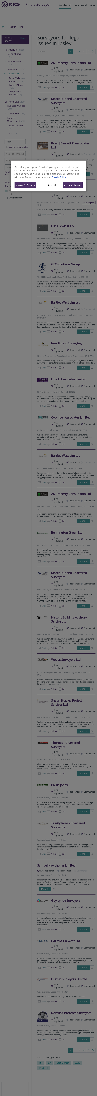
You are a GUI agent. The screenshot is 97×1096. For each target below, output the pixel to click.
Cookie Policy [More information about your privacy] (59, 177)
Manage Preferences (25, 185)
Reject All (52, 185)
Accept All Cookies (72, 185)
